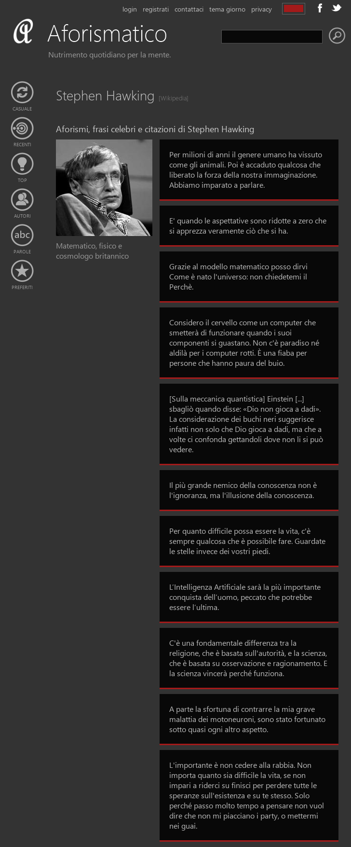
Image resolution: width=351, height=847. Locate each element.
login (129, 9)
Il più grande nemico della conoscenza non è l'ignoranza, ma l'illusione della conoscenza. (243, 490)
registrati (156, 9)
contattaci (189, 9)
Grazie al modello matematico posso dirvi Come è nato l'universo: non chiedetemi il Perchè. (238, 276)
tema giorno (227, 9)
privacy (261, 9)
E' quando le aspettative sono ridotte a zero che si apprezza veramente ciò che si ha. (247, 225)
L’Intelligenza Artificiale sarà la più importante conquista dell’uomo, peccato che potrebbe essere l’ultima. (245, 597)
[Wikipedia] (171, 98)
